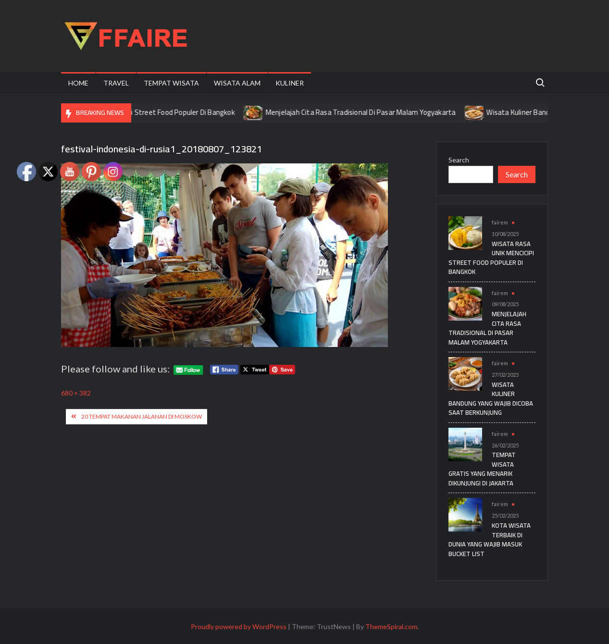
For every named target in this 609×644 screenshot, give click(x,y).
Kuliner (289, 83)
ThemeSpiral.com (391, 626)
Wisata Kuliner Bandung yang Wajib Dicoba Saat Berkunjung (490, 399)
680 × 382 (76, 393)
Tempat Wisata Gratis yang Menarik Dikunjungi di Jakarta (482, 469)
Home (78, 83)
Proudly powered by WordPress (238, 626)
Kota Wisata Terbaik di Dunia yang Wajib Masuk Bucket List (489, 539)
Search (458, 160)
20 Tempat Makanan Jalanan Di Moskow (141, 416)
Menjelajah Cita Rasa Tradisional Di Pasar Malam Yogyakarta (367, 112)
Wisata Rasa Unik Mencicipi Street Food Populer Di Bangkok (147, 112)
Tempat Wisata (171, 83)
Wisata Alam (237, 83)
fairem (500, 222)
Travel (116, 83)
